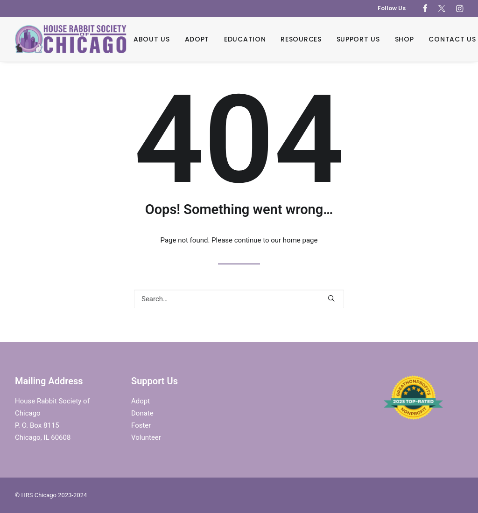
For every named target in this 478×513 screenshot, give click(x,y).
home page (300, 240)
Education (245, 39)
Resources (301, 39)
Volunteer (146, 437)
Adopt (197, 39)
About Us (152, 39)
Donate (142, 413)
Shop (404, 39)
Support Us (358, 39)
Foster (141, 425)
